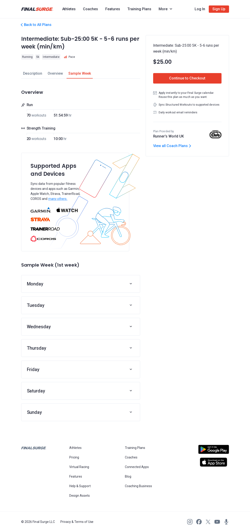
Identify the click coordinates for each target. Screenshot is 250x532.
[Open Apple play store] (213, 462)
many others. (57, 199)
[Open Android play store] (213, 451)
